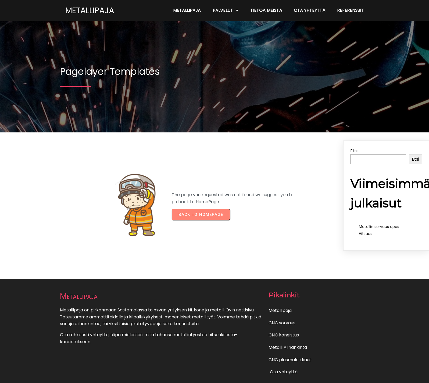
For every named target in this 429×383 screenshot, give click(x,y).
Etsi (354, 151)
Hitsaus (365, 233)
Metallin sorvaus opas (379, 226)
